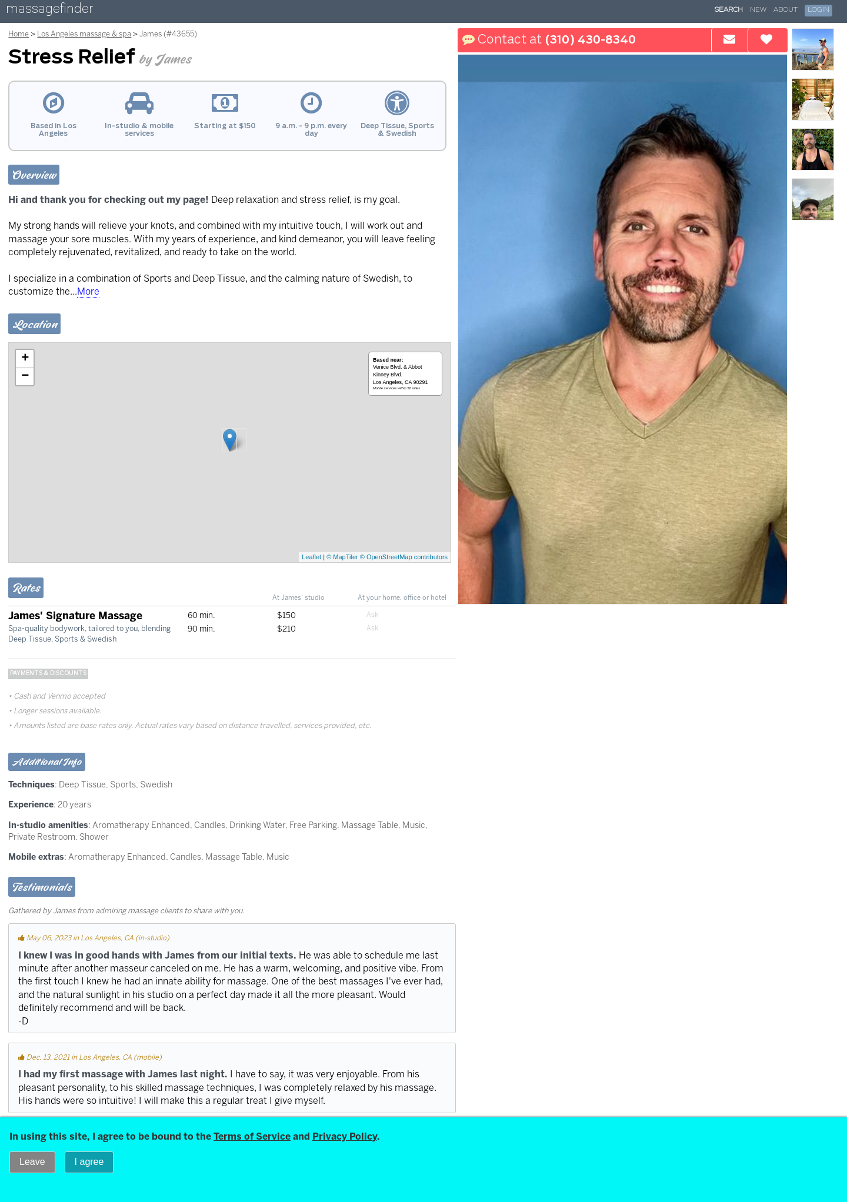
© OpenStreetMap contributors (404, 556)
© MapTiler (342, 556)
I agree (89, 1162)
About (785, 10)
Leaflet (311, 556)
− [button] (25, 376)
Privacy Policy (344, 1136)
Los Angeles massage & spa (84, 33)
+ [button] (25, 359)
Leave (32, 1162)
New (758, 10)
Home (18, 33)
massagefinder (49, 10)
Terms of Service (252, 1136)
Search (729, 10)
